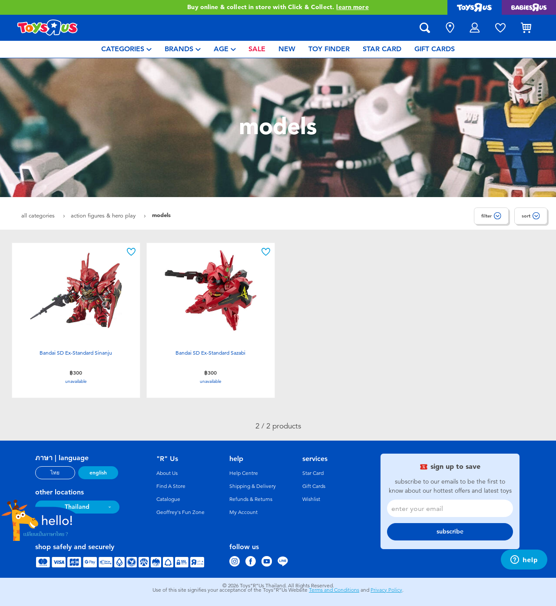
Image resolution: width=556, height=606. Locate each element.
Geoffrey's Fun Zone (180, 512)
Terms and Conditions (334, 590)
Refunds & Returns (250, 499)
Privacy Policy (386, 590)
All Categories (38, 215)
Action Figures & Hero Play (104, 215)
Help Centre (243, 473)
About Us (167, 473)
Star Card (313, 473)
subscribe (450, 531)
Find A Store (170, 486)
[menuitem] (126, 49)
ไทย (55, 473)
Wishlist (311, 499)
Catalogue (168, 499)
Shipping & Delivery (252, 486)
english (98, 473)
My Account (243, 512)
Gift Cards (313, 486)
